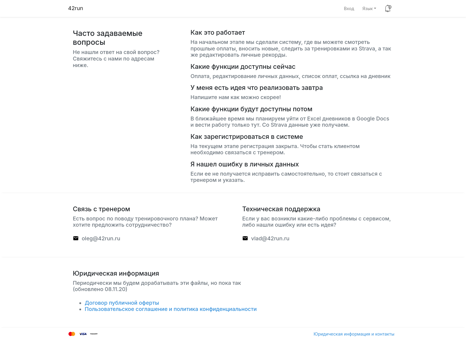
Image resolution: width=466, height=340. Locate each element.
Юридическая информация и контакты (354, 333)
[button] (388, 8)
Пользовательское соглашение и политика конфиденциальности (171, 309)
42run (75, 8)
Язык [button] (368, 8)
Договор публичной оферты (122, 303)
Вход (349, 8)
